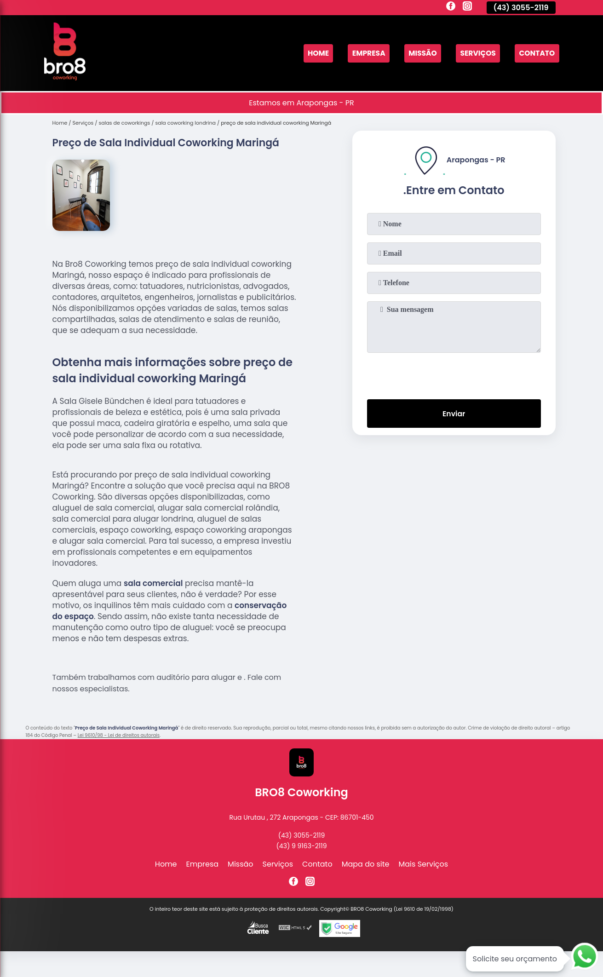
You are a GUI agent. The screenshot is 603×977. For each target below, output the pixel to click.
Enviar (453, 413)
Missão (419, 53)
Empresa (364, 53)
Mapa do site (366, 864)
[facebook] (450, 7)
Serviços (476, 53)
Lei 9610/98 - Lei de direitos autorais (119, 735)
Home (313, 53)
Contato (536, 53)
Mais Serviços (423, 864)
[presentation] (454, 374)
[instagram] (467, 7)
